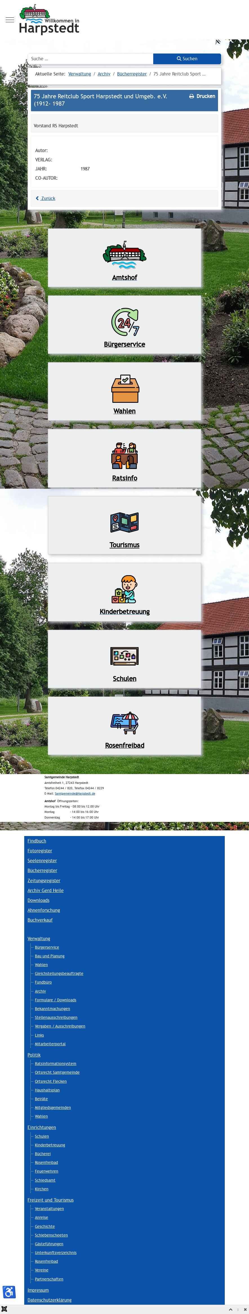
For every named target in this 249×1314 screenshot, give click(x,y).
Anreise (41, 1217)
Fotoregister (40, 851)
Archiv (40, 991)
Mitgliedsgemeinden (53, 1107)
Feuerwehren (46, 1171)
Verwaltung (39, 939)
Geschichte (45, 1226)
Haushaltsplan (47, 1090)
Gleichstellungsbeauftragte (59, 973)
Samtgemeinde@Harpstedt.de (75, 793)
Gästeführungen (49, 1243)
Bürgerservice (47, 947)
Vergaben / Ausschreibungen (60, 1026)
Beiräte (41, 1098)
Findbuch (37, 841)
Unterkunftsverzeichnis (56, 1252)
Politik (34, 1055)
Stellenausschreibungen (56, 1017)
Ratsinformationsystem (55, 1063)
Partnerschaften (49, 1279)
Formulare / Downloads (55, 999)
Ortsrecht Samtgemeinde (57, 1072)
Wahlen (41, 964)
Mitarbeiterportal (50, 1043)
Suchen (187, 59)
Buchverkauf (40, 920)
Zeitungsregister (44, 881)
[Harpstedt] (124, 19)
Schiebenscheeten (51, 1235)
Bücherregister (42, 870)
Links (39, 1035)
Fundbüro (43, 982)
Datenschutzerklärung (50, 1300)
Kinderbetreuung (50, 1145)
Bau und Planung (50, 956)
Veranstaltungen (49, 1208)
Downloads (38, 900)
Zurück (44, 198)
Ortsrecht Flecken (51, 1081)
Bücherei (43, 1153)
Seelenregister (42, 861)
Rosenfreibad (46, 1162)
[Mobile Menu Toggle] (10, 19)
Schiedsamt (45, 1180)
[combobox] (91, 59)
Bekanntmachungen (52, 1008)
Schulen (42, 1136)
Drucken (201, 96)
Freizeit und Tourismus (51, 1200)
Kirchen (41, 1188)
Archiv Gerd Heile (46, 890)
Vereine (41, 1270)
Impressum (38, 1290)
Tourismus (124, 545)
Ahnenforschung (44, 910)
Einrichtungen (42, 1127)
